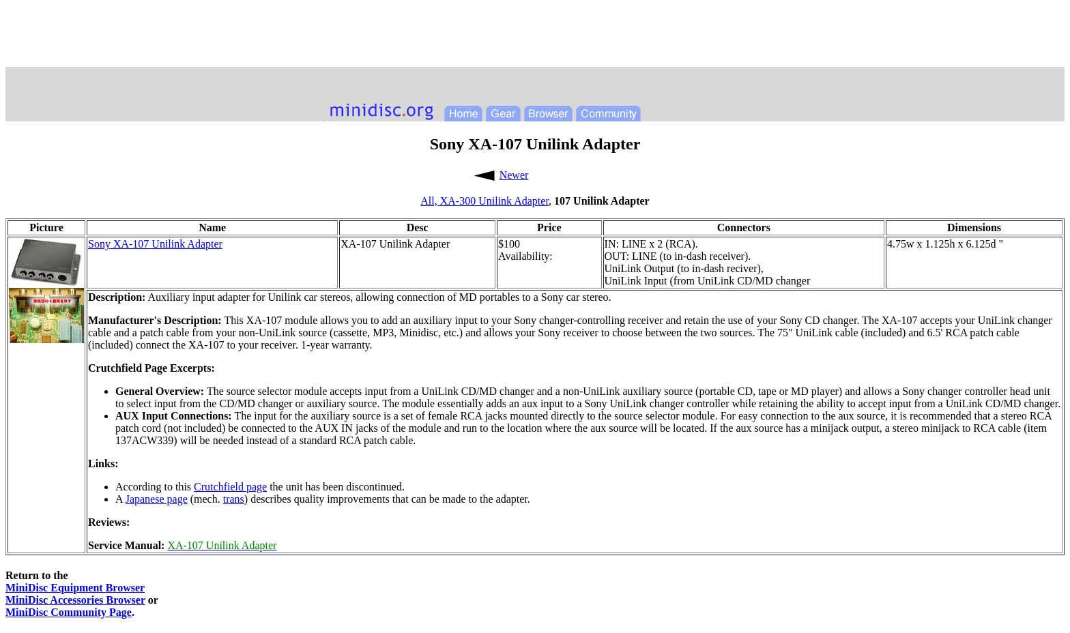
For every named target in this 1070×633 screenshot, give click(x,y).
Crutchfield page (230, 486)
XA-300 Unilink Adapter (494, 201)
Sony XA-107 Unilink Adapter (155, 244)
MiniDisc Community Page (68, 612)
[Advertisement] (535, 36)
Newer (514, 175)
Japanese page (157, 499)
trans (233, 499)
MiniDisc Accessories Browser (75, 600)
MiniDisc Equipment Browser (75, 587)
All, (429, 201)
